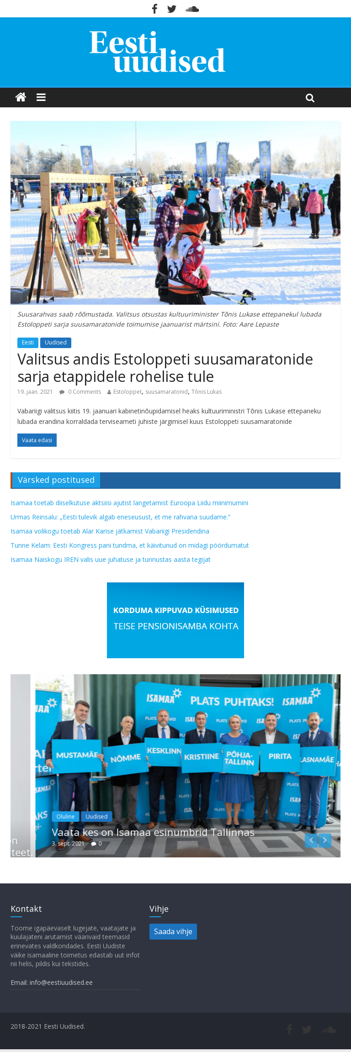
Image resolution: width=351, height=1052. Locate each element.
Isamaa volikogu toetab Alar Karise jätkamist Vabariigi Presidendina (110, 531)
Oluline (102, 816)
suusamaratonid (166, 392)
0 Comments (80, 392)
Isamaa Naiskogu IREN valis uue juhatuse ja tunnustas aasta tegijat (111, 559)
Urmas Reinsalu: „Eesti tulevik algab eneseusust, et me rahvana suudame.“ (120, 517)
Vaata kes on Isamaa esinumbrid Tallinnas (190, 832)
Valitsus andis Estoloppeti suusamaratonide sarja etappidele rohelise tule (165, 367)
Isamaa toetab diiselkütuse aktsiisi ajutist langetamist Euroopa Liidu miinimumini (129, 502)
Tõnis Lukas (206, 392)
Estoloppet (127, 392)
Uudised (56, 342)
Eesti (28, 342)
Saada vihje (173, 931)
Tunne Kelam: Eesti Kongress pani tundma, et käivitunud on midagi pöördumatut (130, 545)
